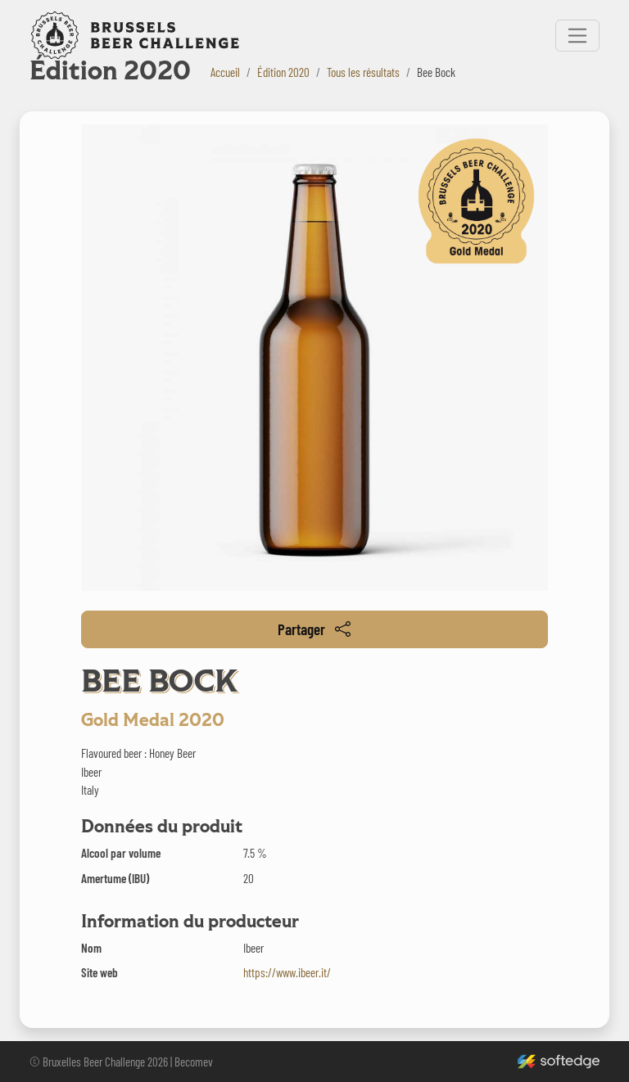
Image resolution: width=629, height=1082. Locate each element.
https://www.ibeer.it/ (287, 972)
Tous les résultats (363, 72)
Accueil (225, 72)
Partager (314, 629)
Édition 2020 (283, 72)
